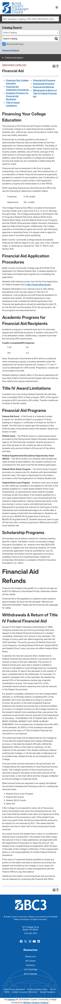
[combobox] (30, 18)
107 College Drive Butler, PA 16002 (30, 928)
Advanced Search (10, 50)
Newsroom (30, 956)
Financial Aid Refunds (43, 87)
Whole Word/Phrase (14, 44)
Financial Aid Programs (44, 80)
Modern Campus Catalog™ (36, 1002)
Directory (30, 965)
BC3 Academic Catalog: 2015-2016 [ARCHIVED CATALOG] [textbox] (31, 19)
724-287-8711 (30, 933)
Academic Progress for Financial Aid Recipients (17, 96)
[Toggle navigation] (56, 7)
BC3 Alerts (31, 961)
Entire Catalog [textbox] (10, 32)
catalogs (11, 999)
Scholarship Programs (43, 83)
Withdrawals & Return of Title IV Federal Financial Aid (45, 93)
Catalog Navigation (14, 57)
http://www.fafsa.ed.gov (39, 284)
